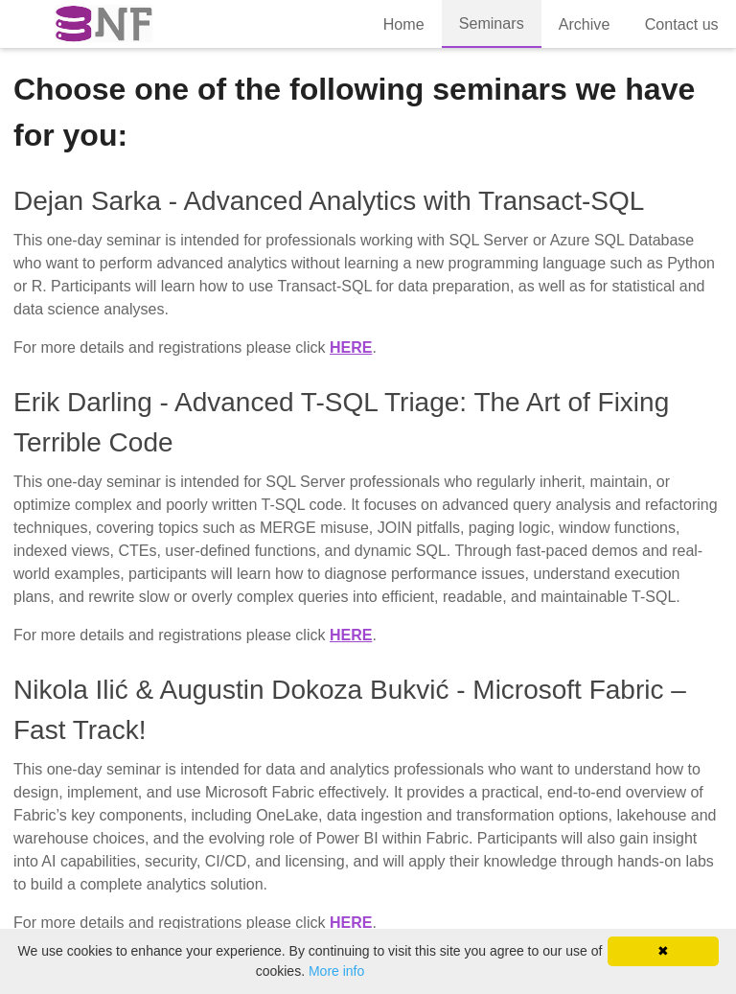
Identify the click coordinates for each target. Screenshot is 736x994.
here (351, 347)
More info (336, 971)
